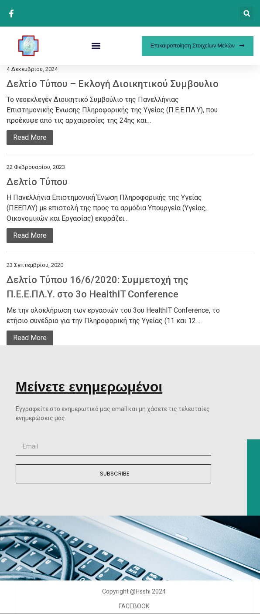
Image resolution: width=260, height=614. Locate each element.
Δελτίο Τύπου (37, 181)
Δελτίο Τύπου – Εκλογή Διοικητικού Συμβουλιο (113, 83)
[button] (246, 13)
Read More (30, 137)
